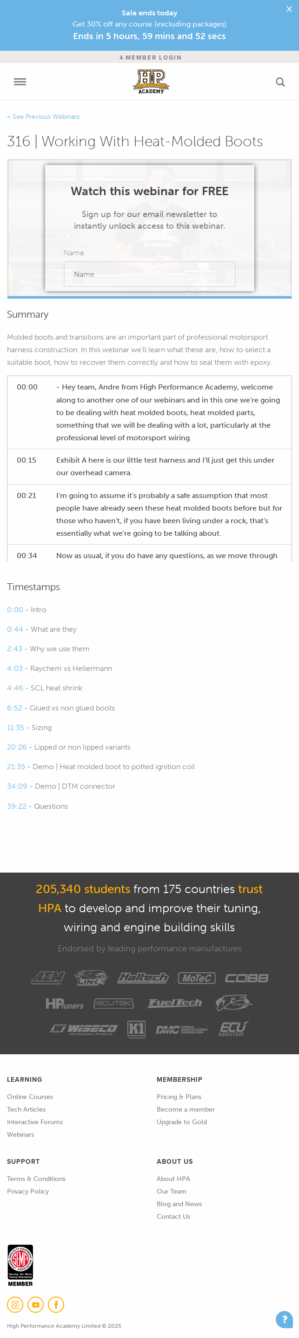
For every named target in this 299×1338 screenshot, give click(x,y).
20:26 (17, 747)
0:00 (15, 609)
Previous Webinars (53, 117)
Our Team (171, 1191)
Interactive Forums (35, 1122)
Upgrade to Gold (182, 1122)
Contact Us (173, 1217)
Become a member (186, 1109)
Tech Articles (26, 1109)
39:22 (17, 806)
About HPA (173, 1179)
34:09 (17, 786)
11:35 (15, 727)
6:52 (14, 707)
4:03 (15, 668)
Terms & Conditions (36, 1179)
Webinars (20, 1135)
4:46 (15, 687)
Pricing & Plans (179, 1097)
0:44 (15, 629)
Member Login (151, 57)
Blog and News (179, 1204)
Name (74, 252)
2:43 (14, 648)
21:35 (16, 766)
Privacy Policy (28, 1191)
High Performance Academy (151, 81)
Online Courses (30, 1097)
